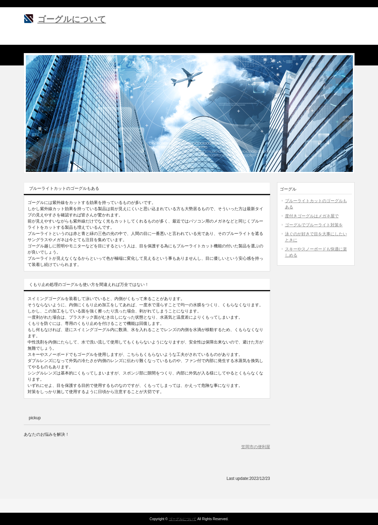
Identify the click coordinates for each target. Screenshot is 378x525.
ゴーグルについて (72, 19)
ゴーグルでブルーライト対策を (314, 225)
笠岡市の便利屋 (255, 446)
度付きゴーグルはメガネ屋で (312, 216)
